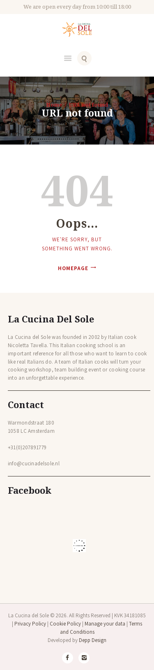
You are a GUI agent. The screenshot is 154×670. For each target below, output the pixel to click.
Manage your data (105, 623)
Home (54, 104)
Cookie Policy (65, 623)
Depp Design (92, 640)
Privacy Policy (30, 623)
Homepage (73, 268)
